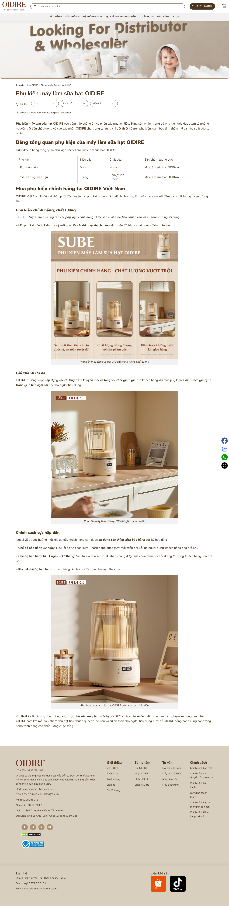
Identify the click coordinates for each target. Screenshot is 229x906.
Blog (177, 16)
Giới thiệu (55, 16)
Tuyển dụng (146, 16)
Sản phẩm (72, 16)
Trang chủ (20, 85)
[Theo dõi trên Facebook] (24, 827)
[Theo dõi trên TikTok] (33, 827)
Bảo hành (163, 16)
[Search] (107, 6)
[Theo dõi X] (41, 827)
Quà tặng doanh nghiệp (121, 16)
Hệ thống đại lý (92, 16)
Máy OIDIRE (32, 85)
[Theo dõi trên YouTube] (50, 827)
